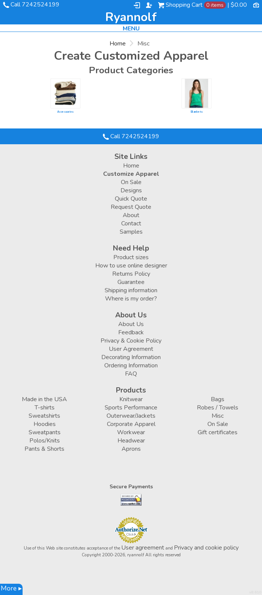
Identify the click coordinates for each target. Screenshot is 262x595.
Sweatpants (45, 432)
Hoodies (45, 424)
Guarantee (131, 282)
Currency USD (256, 5)
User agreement (142, 548)
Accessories (65, 112)
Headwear (131, 440)
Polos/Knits (44, 440)
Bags (217, 399)
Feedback (131, 332)
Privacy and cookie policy (206, 548)
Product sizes (131, 257)
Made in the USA (44, 399)
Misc (218, 416)
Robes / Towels (217, 407)
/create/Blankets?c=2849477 (196, 93)
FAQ (131, 374)
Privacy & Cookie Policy (131, 341)
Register (149, 5)
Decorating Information (131, 357)
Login (137, 5)
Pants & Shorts (44, 449)
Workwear (131, 432)
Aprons (131, 449)
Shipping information (131, 290)
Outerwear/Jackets (131, 416)
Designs (131, 190)
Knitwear (131, 399)
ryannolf (131, 17)
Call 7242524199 (35, 4)
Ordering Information (131, 365)
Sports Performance (131, 407)
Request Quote (131, 207)
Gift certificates (218, 432)
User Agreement (131, 349)
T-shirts (45, 407)
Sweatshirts (44, 416)
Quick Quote (131, 199)
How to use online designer (131, 265)
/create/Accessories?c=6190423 (65, 93)
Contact (131, 223)
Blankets (196, 112)
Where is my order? (131, 298)
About (131, 215)
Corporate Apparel (131, 424)
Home (118, 43)
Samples (131, 232)
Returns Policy (131, 274)
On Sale (131, 182)
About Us (131, 324)
